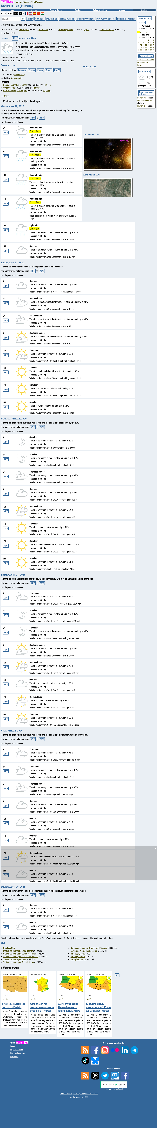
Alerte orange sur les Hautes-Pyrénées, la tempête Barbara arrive (69, 1007)
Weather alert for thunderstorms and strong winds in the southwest (42, 1007)
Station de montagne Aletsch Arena (18, 962)
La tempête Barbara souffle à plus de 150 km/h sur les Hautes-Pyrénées (98, 1007)
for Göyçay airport (78, 953)
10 (153, 42)
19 (141, 47)
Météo (5, 999)
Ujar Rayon (24, 29)
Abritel (49, 70)
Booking (32, 70)
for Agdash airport (78, 959)
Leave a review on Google (114, 1089)
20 (143, 47)
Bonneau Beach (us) (67, 18)
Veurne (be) (39, 18)
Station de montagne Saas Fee (84, 950)
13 (143, 45)
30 (146, 32)
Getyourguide (17, 78)
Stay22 (57, 70)
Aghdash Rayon (107, 29)
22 (148, 47)
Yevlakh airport (9, 87)
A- (1, 13)
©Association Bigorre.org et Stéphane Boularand (79, 1093)
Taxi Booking (19, 74)
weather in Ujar (144, 71)
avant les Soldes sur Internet (145, 62)
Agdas (86, 29)
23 (151, 47)
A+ (4, 13)
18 (138, 47)
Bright (10, 13)
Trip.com (47, 85)
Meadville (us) (52, 18)
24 (153, 47)
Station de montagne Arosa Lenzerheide (20, 956)
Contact (13, 1046)
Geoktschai (43, 29)
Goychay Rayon (66, 29)
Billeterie (141, 22)
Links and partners (17, 1053)
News (12, 10)
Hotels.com (21, 70)
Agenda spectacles (144, 18)
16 (151, 45)
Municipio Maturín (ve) (85, 18)
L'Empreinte (141, 97)
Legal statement (16, 1049)
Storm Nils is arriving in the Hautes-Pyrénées (13, 1005)
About (19, 1042)
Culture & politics (100, 10)
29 (143, 32)
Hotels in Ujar (89, 66)
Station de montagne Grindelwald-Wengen (89, 948)
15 (148, 45)
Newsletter (14, 1056)
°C (20, 13)
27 (138, 32)
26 (141, 50)
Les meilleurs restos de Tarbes (146, 93)
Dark (16, 13)
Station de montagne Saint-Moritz (18, 950)
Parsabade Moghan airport (15, 90)
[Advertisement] (79, 863)
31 (153, 50)
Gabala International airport (15, 85)
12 (141, 45)
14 (146, 45)
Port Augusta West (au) (105, 18)
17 (153, 45)
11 (138, 45)
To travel (5, 95)
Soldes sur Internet (146, 56)
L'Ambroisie (141, 105)
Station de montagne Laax (14, 959)
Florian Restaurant (144, 100)
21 (146, 47)
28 (141, 32)
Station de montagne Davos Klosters (19, 953)
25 (138, 50)
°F (23, 13)
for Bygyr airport (78, 956)
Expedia (40, 70)
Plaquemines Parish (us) (126, 18)
